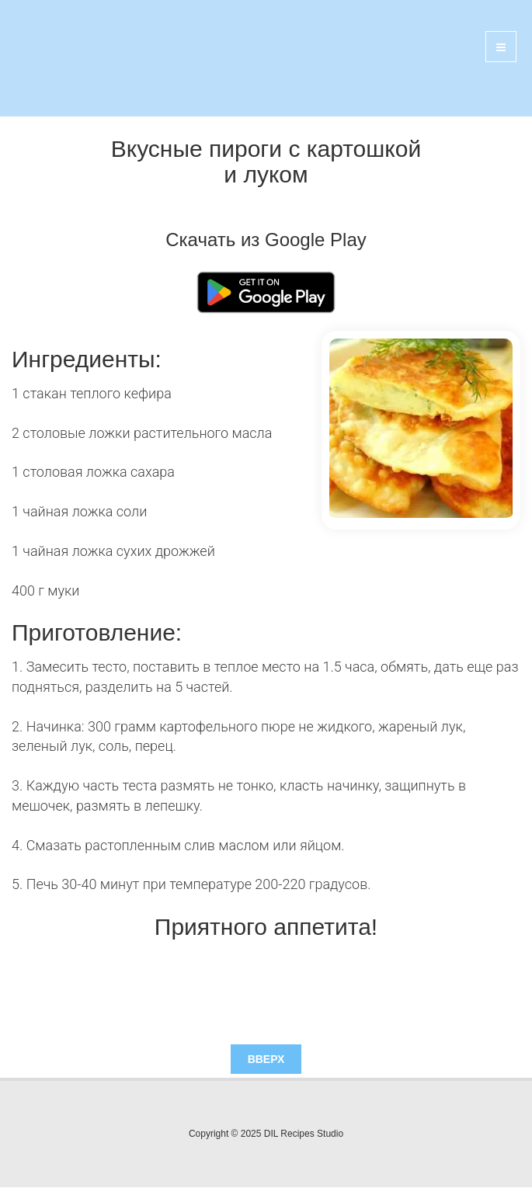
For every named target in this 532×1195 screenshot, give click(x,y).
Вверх (266, 1059)
